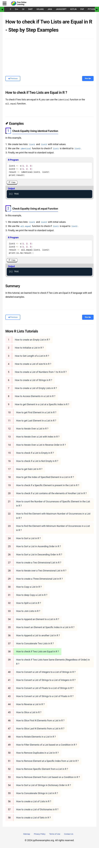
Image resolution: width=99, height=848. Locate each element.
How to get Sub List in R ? (29, 469)
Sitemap (26, 834)
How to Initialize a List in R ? (29, 347)
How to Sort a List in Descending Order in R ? (39, 554)
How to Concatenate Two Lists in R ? (35, 643)
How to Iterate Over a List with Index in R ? (37, 436)
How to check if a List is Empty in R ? (35, 452)
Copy (13, 182)
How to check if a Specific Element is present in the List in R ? (47, 485)
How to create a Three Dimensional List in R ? (39, 578)
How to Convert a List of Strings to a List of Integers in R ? (45, 680)
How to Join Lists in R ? (28, 611)
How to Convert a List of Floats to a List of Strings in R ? (44, 688)
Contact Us (68, 834)
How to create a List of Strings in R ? (33, 379)
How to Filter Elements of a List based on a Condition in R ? (46, 744)
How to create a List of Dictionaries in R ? (37, 809)
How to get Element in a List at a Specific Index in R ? (42, 404)
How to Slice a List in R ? (28, 712)
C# (23, 9)
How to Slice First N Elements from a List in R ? (40, 720)
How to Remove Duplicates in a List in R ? (37, 752)
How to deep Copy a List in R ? (31, 594)
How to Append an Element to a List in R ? (37, 619)
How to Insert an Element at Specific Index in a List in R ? (45, 627)
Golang (40, 9)
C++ (16, 9)
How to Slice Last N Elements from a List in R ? (40, 728)
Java (50, 9)
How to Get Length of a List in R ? (32, 355)
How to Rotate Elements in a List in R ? (36, 736)
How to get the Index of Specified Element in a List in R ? (45, 477)
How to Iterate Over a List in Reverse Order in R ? (41, 444)
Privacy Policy (40, 834)
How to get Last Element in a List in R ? (36, 420)
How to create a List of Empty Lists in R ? (36, 388)
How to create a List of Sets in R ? (33, 817)
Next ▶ (88, 78)
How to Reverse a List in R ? (30, 704)
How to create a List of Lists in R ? (33, 801)
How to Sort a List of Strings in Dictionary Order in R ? (43, 785)
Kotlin (73, 9)
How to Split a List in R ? (28, 603)
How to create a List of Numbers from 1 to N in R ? (41, 371)
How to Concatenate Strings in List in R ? (37, 793)
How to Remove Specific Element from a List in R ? (42, 768)
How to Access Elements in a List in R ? (35, 396)
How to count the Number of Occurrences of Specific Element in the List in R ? (53, 503)
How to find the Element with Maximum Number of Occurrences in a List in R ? (53, 515)
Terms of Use (54, 834)
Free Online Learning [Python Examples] (21, 3)
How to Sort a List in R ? (28, 538)
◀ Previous (13, 78)
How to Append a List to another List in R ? (38, 635)
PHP (82, 9)
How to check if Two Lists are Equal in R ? (37, 651)
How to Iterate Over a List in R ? (32, 428)
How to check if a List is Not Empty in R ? (37, 460)
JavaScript (61, 9)
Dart (30, 9)
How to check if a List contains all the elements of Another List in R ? (51, 493)
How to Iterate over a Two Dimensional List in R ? (41, 570)
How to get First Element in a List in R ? (36, 412)
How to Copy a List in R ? (29, 586)
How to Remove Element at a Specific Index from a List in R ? (47, 760)
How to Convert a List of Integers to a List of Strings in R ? (45, 671)
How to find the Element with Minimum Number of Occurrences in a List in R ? (53, 527)
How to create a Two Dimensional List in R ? (38, 562)
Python (91, 9)
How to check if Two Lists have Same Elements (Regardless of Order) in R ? (53, 661)
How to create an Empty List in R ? (32, 339)
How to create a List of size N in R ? (33, 363)
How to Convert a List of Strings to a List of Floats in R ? (44, 696)
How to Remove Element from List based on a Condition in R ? (48, 777)
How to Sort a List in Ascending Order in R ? (38, 546)
